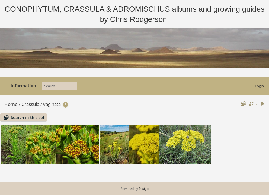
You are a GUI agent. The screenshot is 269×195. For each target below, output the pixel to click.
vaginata (52, 104)
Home (11, 104)
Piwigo (144, 188)
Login (259, 85)
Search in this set (27, 117)
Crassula (30, 104)
